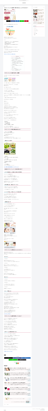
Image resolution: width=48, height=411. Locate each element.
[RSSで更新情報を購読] (18, 363)
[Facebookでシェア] (13, 21)
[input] (38, 7)
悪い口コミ (13, 67)
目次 (16, 56)
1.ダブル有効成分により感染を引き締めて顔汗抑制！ (17, 61)
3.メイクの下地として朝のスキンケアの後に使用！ (17, 63)
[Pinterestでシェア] (26, 21)
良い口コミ (13, 66)
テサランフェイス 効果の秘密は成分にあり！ (16, 58)
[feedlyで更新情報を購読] (16, 363)
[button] (22, 360)
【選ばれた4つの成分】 (14, 59)
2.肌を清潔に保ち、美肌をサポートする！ (16, 62)
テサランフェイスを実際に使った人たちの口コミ (17, 65)
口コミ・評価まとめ (14, 68)
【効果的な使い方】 (14, 64)
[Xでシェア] (8, 21)
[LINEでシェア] (22, 21)
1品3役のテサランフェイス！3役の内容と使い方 (17, 60)
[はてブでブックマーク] (17, 21)
